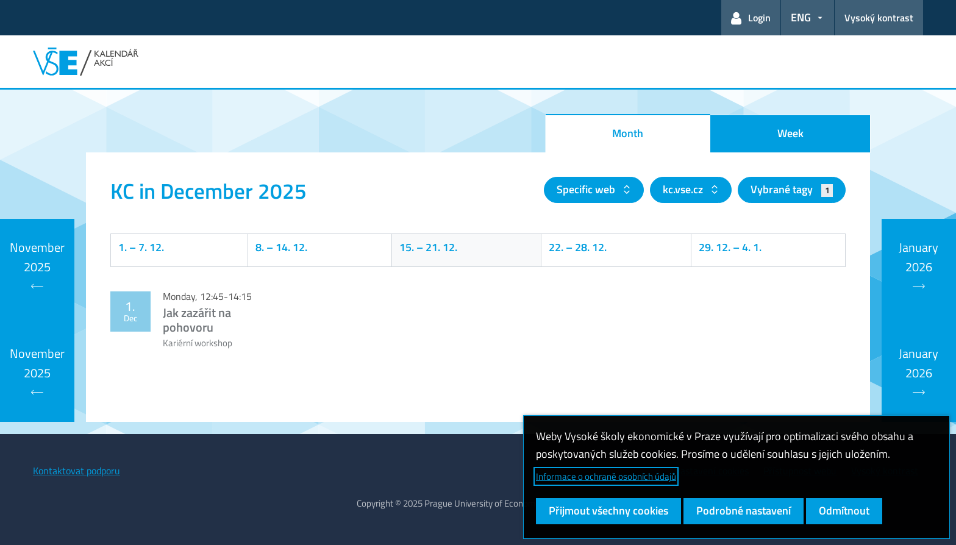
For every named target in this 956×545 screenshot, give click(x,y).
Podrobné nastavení (743, 510)
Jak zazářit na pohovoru (197, 320)
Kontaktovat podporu (76, 470)
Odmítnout (844, 510)
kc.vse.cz (684, 189)
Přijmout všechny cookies (608, 510)
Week (790, 133)
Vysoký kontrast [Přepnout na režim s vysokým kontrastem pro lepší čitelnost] (878, 17)
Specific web (587, 189)
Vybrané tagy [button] (792, 189)
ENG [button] (801, 17)
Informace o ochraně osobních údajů (606, 476)
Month (627, 133)
